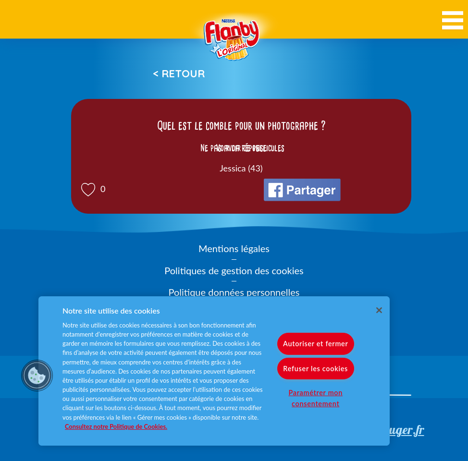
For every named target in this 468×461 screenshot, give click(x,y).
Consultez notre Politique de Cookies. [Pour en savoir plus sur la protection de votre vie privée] (116, 426)
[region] (214, 371)
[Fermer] (379, 310)
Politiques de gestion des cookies (233, 270)
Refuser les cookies (315, 368)
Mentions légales (234, 248)
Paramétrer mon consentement (315, 397)
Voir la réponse (241, 148)
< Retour (179, 73)
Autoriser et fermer (315, 344)
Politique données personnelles (234, 292)
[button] (37, 375)
